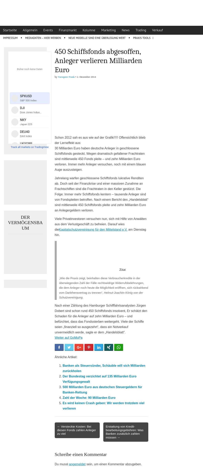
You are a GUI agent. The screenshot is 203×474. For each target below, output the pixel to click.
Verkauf (157, 30)
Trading (141, 30)
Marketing (108, 30)
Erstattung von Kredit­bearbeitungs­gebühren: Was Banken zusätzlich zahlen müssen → (124, 432)
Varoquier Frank (66, 76)
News (126, 30)
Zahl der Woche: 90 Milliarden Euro (89, 397)
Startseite (10, 30)
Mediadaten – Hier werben (43, 38)
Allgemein (30, 30)
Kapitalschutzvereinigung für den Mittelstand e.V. (93, 229)
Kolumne (89, 30)
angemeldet (77, 464)
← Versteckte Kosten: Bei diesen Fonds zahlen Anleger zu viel (76, 430)
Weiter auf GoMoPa (68, 337)
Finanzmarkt (68, 30)
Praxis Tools (141, 38)
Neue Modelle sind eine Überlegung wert (96, 38)
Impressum (10, 38)
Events (48, 30)
